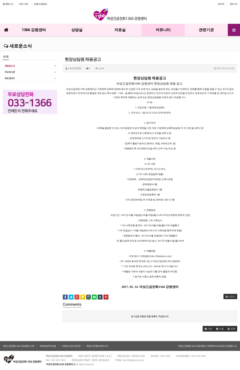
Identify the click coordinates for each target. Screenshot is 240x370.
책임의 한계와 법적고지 (97, 345)
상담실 (76, 30)
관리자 (221, 3)
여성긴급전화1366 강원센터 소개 (18, 345)
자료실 (120, 30)
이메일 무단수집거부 (71, 345)
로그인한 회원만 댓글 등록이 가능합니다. (150, 316)
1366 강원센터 (34, 30)
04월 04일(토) (40, 3)
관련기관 (206, 30)
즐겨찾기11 (8, 3)
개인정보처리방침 (48, 345)
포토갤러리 (10, 78)
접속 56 (233, 3)
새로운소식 (18, 46)
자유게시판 (10, 72)
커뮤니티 (163, 30)
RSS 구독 (23, 3)
